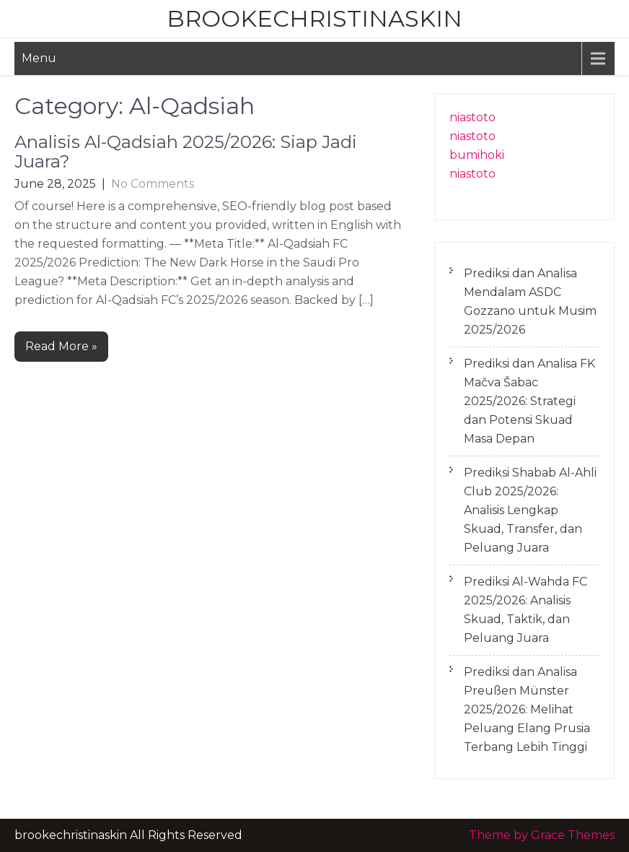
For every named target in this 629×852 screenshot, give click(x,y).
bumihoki (476, 155)
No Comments (152, 184)
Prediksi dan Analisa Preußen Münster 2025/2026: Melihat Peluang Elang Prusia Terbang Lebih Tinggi (527, 709)
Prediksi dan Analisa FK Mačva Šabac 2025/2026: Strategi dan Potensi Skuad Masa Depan (529, 401)
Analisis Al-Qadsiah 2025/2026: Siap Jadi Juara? (185, 151)
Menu (39, 58)
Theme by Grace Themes (542, 835)
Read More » (61, 346)
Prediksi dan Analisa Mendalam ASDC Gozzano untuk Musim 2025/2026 (530, 301)
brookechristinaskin (314, 18)
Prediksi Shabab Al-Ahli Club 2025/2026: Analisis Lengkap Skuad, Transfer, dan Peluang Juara (530, 510)
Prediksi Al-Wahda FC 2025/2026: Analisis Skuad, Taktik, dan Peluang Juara (525, 610)
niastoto (472, 117)
